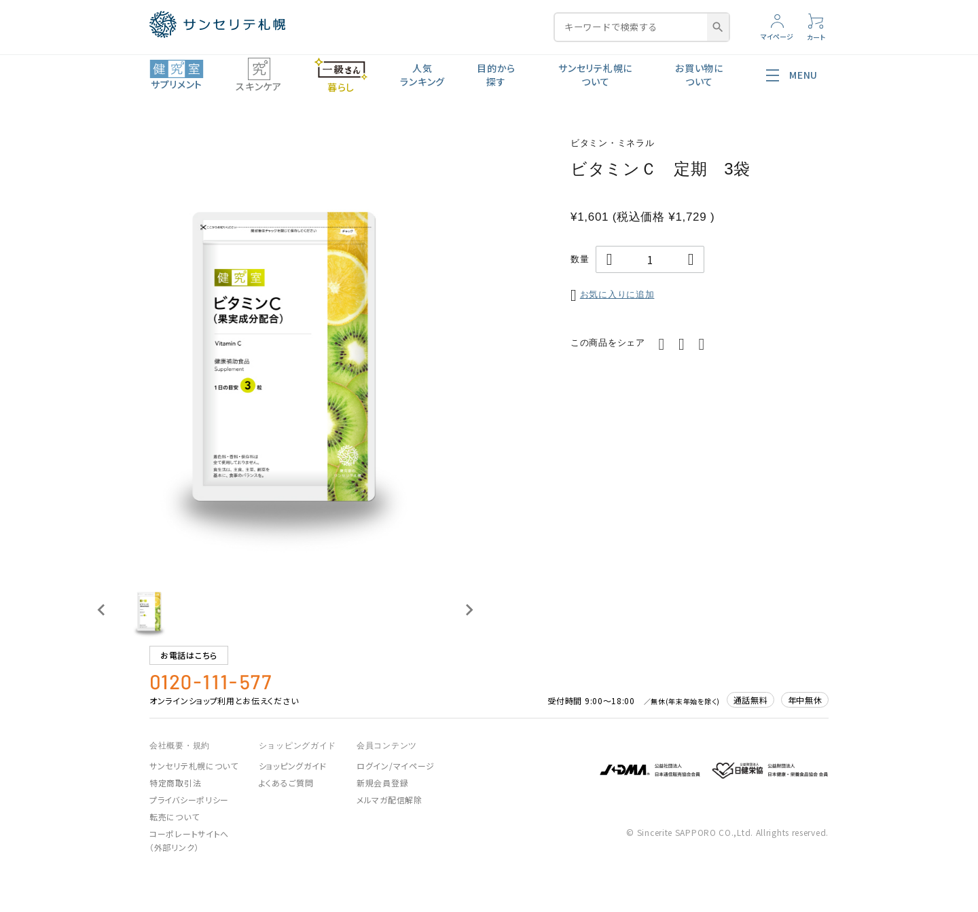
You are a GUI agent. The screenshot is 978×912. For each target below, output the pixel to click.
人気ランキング (422, 74)
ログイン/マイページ (396, 765)
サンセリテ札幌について (595, 74)
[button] (149, 610)
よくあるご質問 (286, 782)
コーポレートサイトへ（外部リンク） (189, 840)
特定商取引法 (175, 782)
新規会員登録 (382, 782)
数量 (579, 259)
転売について (174, 816)
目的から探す (496, 74)
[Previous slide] (101, 609)
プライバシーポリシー (189, 799)
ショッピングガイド (293, 765)
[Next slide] (468, 609)
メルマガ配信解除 (389, 799)
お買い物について (699, 74)
